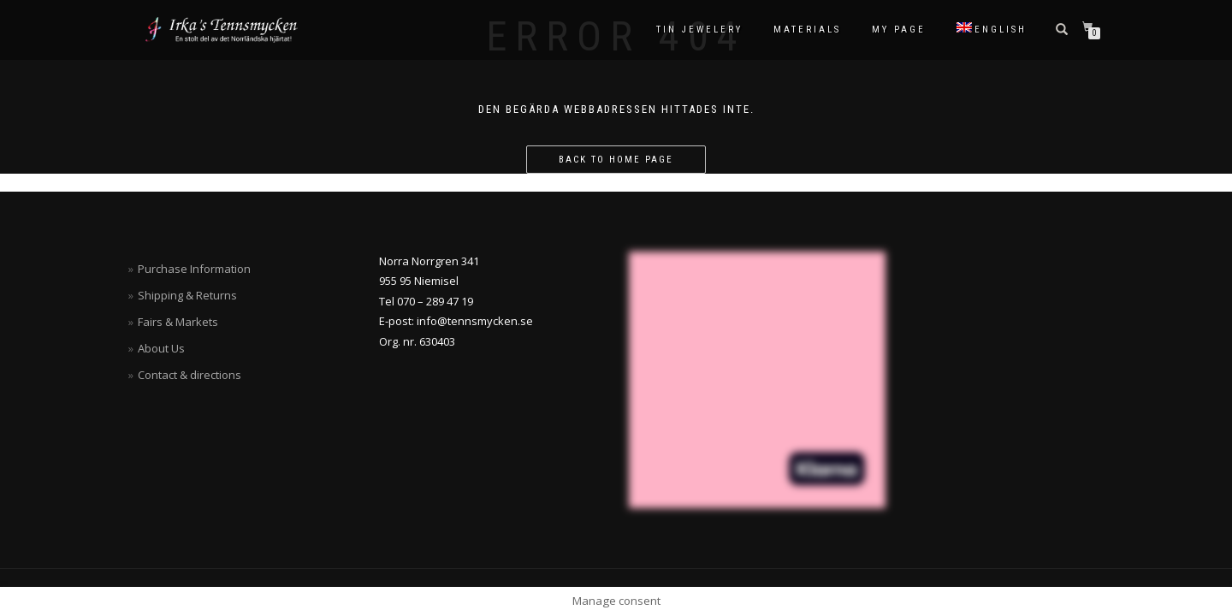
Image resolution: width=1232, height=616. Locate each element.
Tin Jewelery (699, 29)
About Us (161, 348)
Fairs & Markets (178, 321)
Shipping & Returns (187, 295)
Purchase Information (194, 268)
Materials (807, 29)
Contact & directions (189, 374)
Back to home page (616, 159)
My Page (899, 29)
